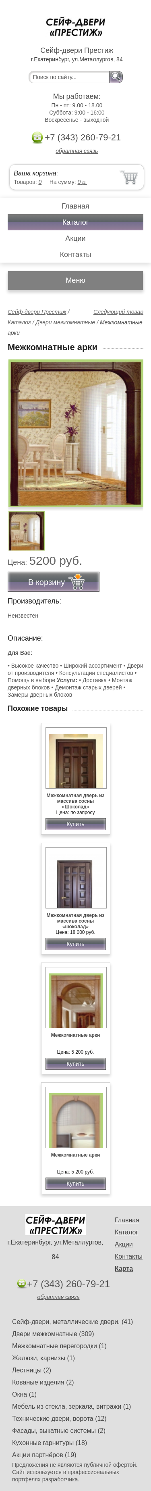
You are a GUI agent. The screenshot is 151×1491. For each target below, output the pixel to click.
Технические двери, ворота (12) (59, 1418)
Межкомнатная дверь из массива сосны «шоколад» (76, 921)
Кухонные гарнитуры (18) (49, 1442)
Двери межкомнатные (65, 322)
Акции (75, 238)
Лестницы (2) (31, 1370)
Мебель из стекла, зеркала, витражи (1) (71, 1406)
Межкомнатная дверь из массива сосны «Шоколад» (76, 801)
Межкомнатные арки (75, 1035)
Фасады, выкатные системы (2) (58, 1430)
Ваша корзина (35, 173)
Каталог (75, 222)
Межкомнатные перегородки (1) (59, 1346)
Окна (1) (24, 1394)
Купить (75, 824)
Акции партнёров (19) (44, 1454)
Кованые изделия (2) (43, 1382)
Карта (124, 1268)
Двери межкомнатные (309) (53, 1333)
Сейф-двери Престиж (37, 312)
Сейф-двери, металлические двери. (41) (72, 1321)
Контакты (75, 255)
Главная (75, 206)
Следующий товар (118, 312)
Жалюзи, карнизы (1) (43, 1358)
